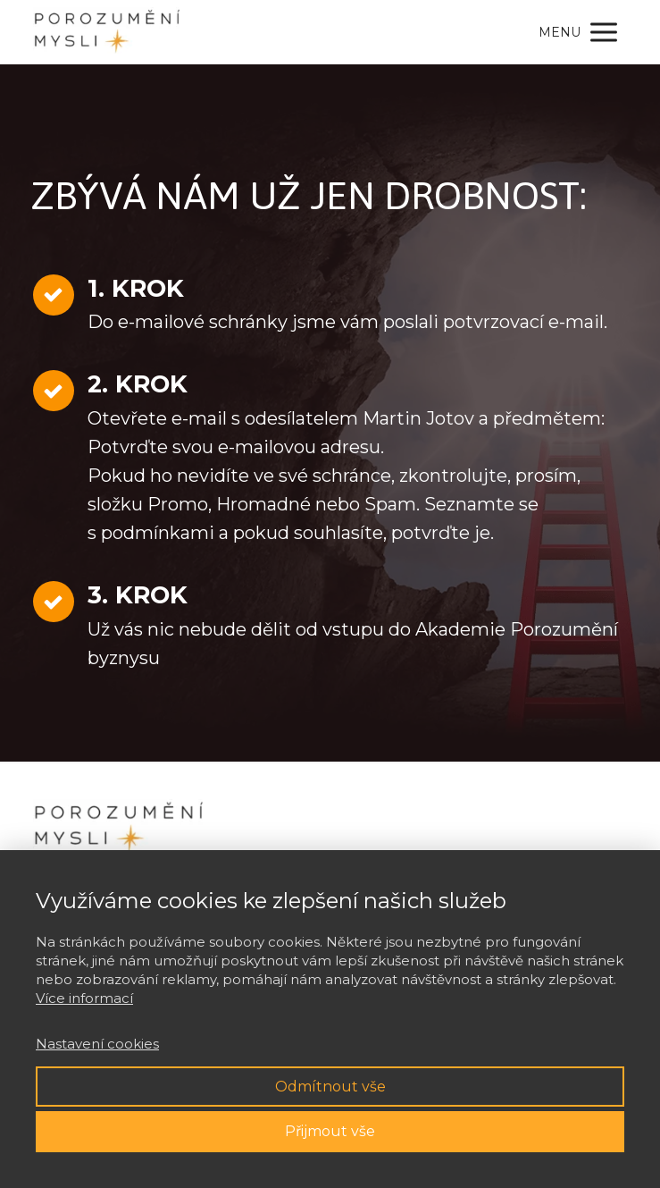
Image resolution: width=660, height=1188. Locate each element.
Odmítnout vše (330, 1086)
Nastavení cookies (97, 1043)
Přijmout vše (330, 1131)
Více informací (84, 998)
